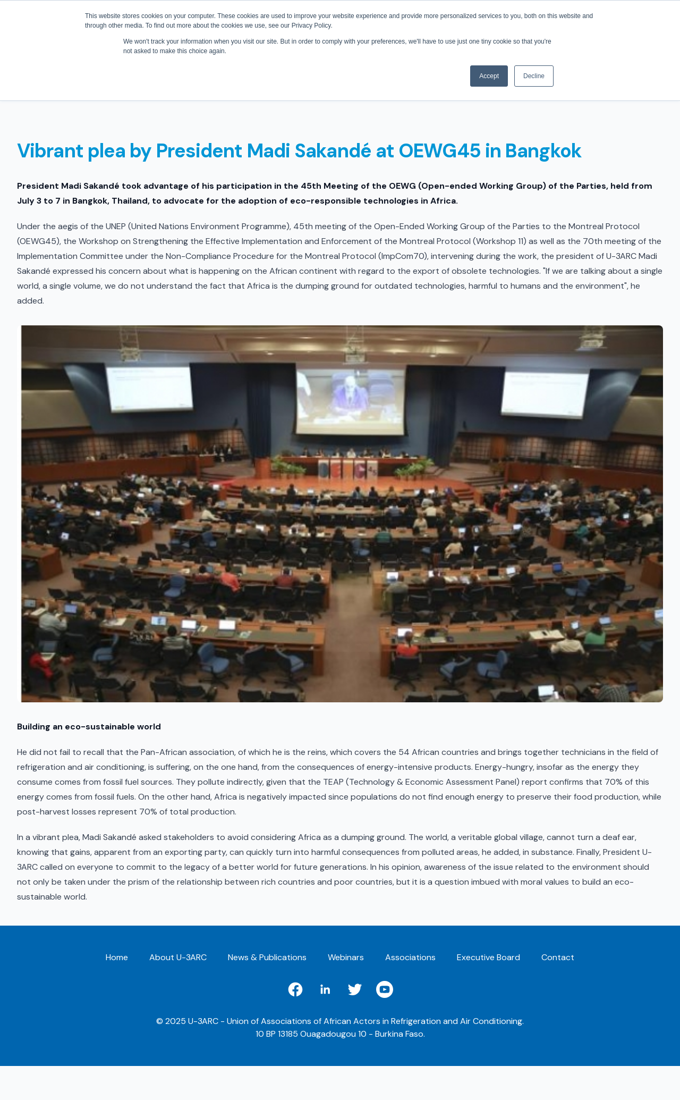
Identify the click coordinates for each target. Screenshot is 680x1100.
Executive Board (488, 957)
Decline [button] (534, 76)
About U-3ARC (178, 957)
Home (117, 957)
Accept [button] (489, 76)
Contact (557, 957)
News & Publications (267, 957)
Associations (410, 957)
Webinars (346, 957)
